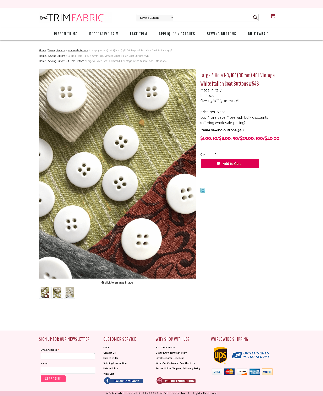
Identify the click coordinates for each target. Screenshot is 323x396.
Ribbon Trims (66, 33)
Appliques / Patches (177, 33)
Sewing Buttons (221, 33)
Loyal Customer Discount (170, 358)
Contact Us (109, 353)
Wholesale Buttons (78, 50)
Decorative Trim (104, 33)
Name (44, 364)
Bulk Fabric (258, 33)
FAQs (106, 348)
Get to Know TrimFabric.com (171, 353)
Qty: (202, 154)
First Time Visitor (165, 348)
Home (42, 50)
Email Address (50, 350)
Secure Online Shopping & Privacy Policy (178, 368)
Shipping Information (115, 363)
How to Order (110, 358)
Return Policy (110, 368)
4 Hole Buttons (76, 61)
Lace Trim (138, 33)
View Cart (108, 374)
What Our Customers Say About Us (175, 363)
